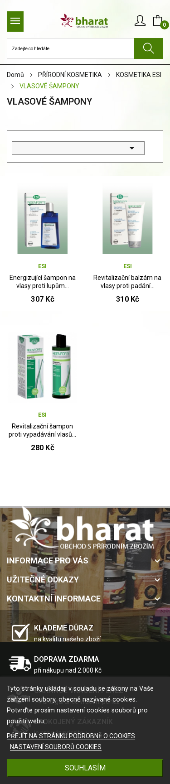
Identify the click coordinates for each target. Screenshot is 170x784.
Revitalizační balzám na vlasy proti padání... (127, 281)
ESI (42, 266)
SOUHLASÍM (85, 768)
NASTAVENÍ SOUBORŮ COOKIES (56, 746)
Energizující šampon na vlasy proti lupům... (43, 281)
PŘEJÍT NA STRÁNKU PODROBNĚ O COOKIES (71, 736)
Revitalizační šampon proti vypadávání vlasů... (42, 430)
